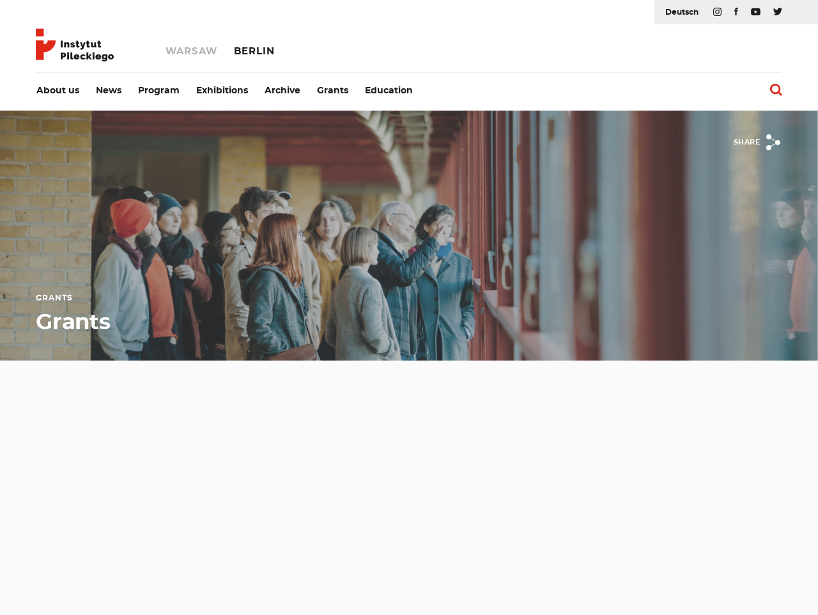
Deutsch (681, 12)
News (108, 90)
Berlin (254, 51)
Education (389, 90)
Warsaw (191, 51)
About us (57, 90)
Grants (332, 90)
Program (159, 90)
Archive (282, 90)
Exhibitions (222, 90)
